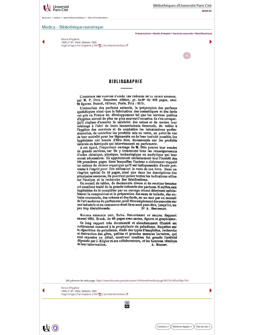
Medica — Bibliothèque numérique (72, 27)
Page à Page (68, 45)
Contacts (162, 326)
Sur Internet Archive (114, 45)
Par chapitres (84, 45)
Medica (206, 11)
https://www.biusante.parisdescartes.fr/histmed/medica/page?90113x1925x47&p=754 (142, 280)
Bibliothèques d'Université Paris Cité (182, 5)
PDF (97, 45)
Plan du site (202, 326)
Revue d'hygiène (70, 39)
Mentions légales (181, 326)
